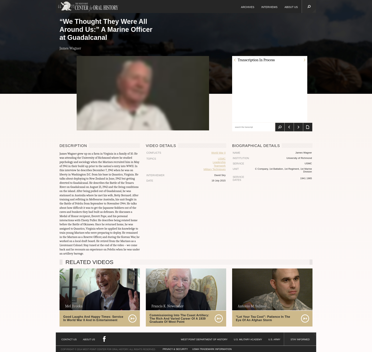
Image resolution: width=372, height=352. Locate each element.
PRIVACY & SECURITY (175, 349)
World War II (218, 152)
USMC (222, 158)
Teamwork (220, 165)
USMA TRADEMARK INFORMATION (212, 349)
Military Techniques (214, 169)
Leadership (219, 162)
